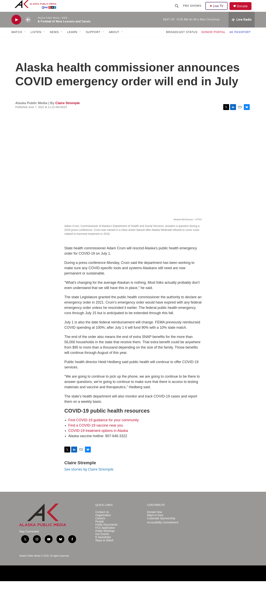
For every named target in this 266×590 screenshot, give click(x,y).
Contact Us (102, 520)
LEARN (72, 40)
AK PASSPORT (240, 40)
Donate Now (154, 520)
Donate (245, 11)
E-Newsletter (103, 546)
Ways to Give (155, 524)
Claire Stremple (67, 112)
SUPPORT (93, 40)
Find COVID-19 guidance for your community (103, 429)
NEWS (54, 40)
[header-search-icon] (177, 10)
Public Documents (106, 533)
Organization (103, 524)
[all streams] (242, 28)
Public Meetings (105, 539)
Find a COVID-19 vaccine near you (95, 434)
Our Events (102, 542)
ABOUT (114, 40)
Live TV (217, 10)
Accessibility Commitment (162, 531)
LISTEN (36, 40)
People (99, 530)
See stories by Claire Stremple (88, 478)
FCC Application (105, 536)
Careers (100, 527)
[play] (16, 28)
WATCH (16, 40)
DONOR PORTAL (213, 40)
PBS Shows (192, 10)
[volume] (28, 28)
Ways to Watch (104, 549)
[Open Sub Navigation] (25, 40)
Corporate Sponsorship (161, 527)
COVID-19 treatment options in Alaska (98, 439)
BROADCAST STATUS (182, 40)
